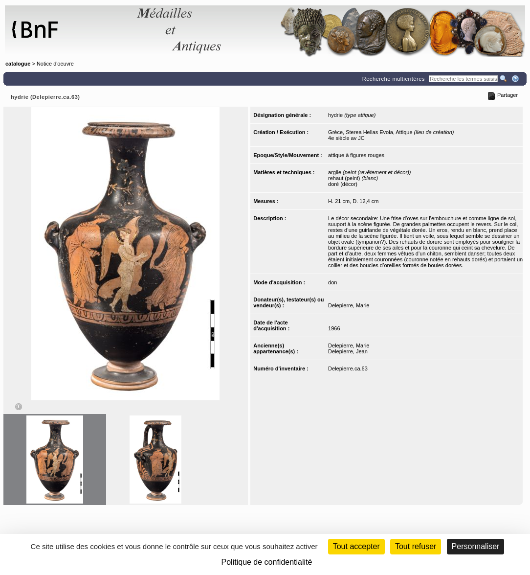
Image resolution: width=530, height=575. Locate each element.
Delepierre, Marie (348, 305)
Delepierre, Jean (348, 351)
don (332, 282)
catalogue (17, 64)
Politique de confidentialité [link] (266, 562)
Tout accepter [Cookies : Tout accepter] (356, 546)
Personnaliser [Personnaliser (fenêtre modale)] (476, 546)
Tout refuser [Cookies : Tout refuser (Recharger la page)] (415, 546)
